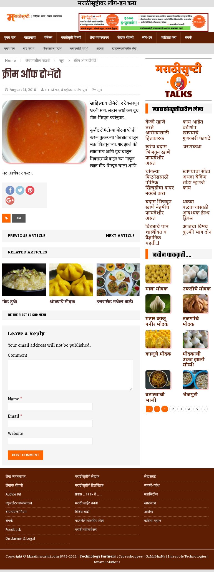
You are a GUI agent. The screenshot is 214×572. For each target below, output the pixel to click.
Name (14, 399)
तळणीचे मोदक (191, 321)
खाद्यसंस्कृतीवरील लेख (124, 48)
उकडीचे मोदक (197, 288)
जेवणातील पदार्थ (52, 48)
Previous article (27, 235)
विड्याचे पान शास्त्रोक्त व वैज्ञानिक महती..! (156, 234)
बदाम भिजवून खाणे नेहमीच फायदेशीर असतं (158, 209)
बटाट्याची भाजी (155, 397)
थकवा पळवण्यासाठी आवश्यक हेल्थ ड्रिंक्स (196, 209)
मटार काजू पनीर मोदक (156, 321)
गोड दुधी (9, 302)
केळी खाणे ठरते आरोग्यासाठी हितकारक (157, 129)
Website (15, 434)
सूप (99, 90)
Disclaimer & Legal (20, 538)
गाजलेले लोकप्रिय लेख (89, 521)
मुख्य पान (10, 38)
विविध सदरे (82, 512)
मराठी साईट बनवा (86, 503)
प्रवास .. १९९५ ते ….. (88, 494)
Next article (120, 235)
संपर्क (188, 38)
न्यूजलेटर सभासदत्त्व (19, 503)
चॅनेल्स (48, 38)
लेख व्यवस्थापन (99, 38)
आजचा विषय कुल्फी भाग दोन (197, 229)
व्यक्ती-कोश (152, 485)
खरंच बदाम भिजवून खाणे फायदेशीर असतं (157, 154)
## (18, 218)
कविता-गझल (152, 521)
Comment (17, 355)
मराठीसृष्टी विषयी (71, 38)
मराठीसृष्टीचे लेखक (87, 476)
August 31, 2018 (22, 90)
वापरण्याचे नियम (16, 512)
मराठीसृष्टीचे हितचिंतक (89, 485)
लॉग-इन (147, 38)
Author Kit (13, 494)
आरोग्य (148, 512)
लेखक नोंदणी (125, 38)
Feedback (13, 529)
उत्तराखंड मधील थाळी (115, 302)
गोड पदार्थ (28, 48)
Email (14, 416)
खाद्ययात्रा (30, 38)
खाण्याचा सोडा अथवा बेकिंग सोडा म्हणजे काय (196, 179)
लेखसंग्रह (150, 476)
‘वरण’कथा (192, 146)
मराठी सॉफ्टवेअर (86, 529)
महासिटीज (151, 494)
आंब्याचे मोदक (62, 302)
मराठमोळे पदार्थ (79, 48)
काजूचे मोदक (158, 353)
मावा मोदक (156, 288)
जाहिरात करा (168, 38)
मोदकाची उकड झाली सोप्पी (194, 359)
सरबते (100, 48)
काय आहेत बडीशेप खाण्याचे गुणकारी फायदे (196, 129)
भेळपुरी (190, 394)
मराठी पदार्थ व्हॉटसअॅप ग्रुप (66, 90)
